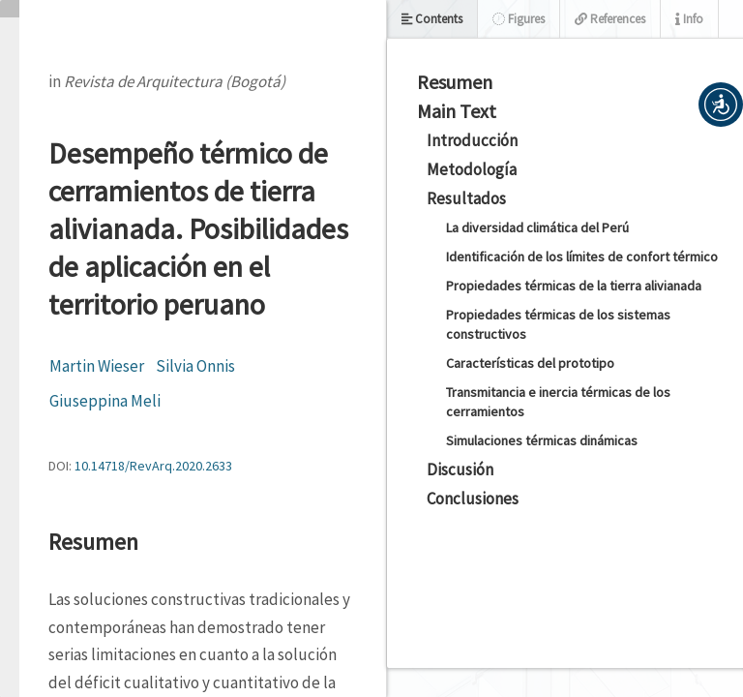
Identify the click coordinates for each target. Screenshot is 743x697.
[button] (720, 104)
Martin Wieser (96, 366)
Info (689, 19)
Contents (431, 19)
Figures (518, 19)
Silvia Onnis (195, 366)
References (610, 19)
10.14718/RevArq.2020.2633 (153, 465)
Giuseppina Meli (105, 400)
